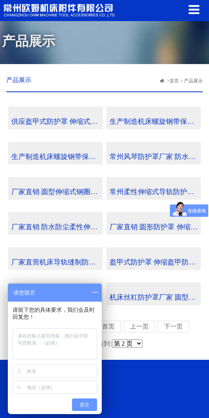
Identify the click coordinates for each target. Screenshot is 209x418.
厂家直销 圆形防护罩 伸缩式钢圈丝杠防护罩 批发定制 (155, 227)
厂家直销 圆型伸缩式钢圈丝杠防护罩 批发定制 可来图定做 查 (57, 192)
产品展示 (193, 81)
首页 (174, 81)
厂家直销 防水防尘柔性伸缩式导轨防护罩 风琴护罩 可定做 (57, 227)
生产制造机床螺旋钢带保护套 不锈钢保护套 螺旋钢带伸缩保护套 (155, 121)
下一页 (173, 326)
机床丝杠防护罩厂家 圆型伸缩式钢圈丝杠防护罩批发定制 (155, 297)
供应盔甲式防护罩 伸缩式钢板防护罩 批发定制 (57, 121)
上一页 (139, 326)
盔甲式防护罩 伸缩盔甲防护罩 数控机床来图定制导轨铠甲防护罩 (155, 262)
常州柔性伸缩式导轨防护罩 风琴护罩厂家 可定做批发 (155, 192)
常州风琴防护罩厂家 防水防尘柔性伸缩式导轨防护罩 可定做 (155, 157)
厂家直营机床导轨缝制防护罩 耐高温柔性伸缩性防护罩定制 (57, 262)
